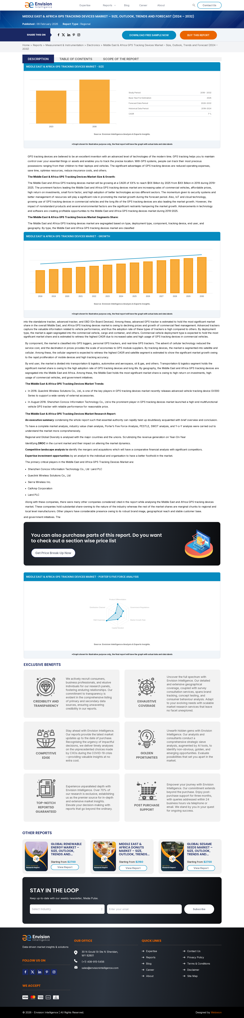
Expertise (85, 5)
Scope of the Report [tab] (121, 59)
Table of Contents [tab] (75, 59)
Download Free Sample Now (149, 35)
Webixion (216, 1012)
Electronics (93, 45)
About (161, 5)
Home (26, 45)
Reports (110, 5)
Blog (126, 5)
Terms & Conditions (198, 963)
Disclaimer (193, 969)
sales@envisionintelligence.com (100, 967)
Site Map (192, 976)
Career (143, 5)
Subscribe (199, 909)
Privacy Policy (195, 957)
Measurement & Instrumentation (64, 45)
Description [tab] (38, 59)
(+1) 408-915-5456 (93, 961)
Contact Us (209, 5)
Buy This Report (198, 35)
